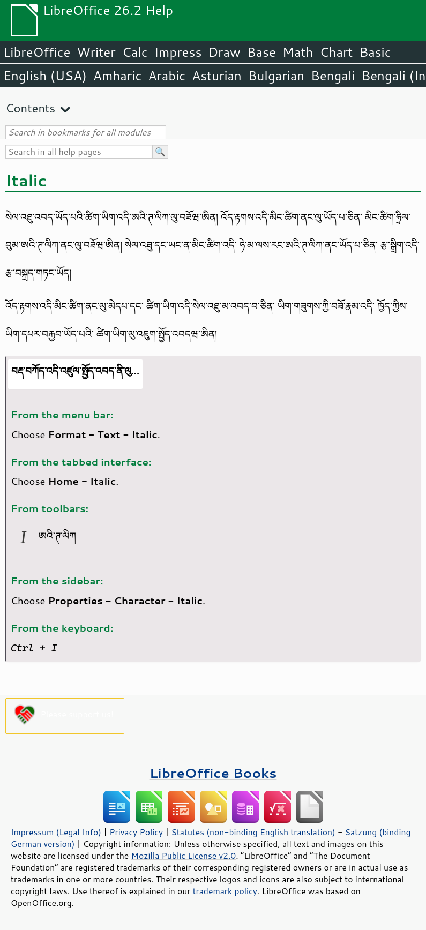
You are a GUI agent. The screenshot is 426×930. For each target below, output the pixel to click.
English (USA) (45, 75)
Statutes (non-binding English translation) (253, 832)
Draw (224, 52)
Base (261, 52)
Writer (96, 52)
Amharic (117, 75)
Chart (336, 52)
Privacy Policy (136, 832)
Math (297, 52)
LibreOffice (36, 52)
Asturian (217, 75)
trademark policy (225, 891)
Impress (178, 52)
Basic (375, 52)
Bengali (333, 75)
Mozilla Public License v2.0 (183, 855)
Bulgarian (276, 75)
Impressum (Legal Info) (56, 832)
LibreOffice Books (213, 772)
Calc (135, 52)
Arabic (166, 75)
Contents (30, 108)
